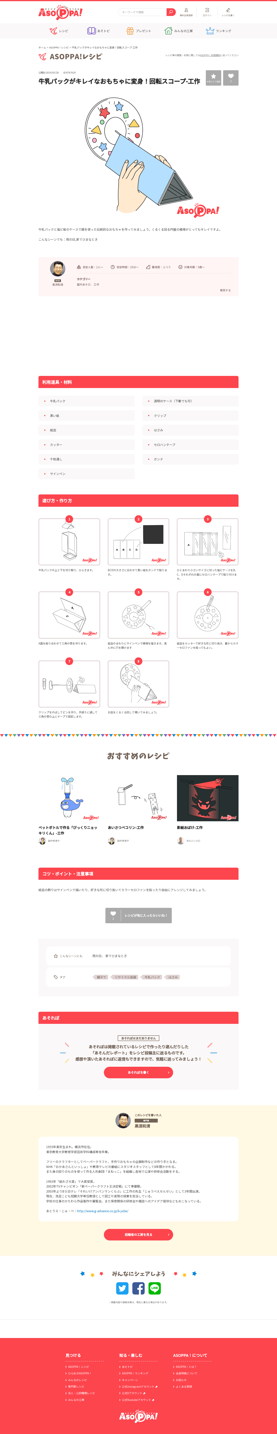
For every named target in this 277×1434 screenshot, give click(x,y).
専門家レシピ (76, 1386)
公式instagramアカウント (138, 1386)
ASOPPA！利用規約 (210, 55)
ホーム (42, 47)
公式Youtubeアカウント (136, 1400)
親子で (101, 977)
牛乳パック (152, 977)
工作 (96, 284)
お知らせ (181, 1380)
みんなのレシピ (77, 1380)
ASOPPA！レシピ (59, 47)
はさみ (173, 977)
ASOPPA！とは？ (186, 1367)
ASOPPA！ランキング (135, 1373)
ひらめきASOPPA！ (80, 1373)
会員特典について (186, 1373)
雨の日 (97, 955)
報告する (225, 290)
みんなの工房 (76, 1400)
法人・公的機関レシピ (81, 1393)
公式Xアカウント (132, 1393)
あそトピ (127, 1367)
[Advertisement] (99, 336)
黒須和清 (142, 1126)
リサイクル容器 (125, 977)
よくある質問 (184, 1386)
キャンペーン (130, 1380)
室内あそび (83, 284)
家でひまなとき (116, 955)
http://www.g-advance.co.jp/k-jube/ (102, 1211)
